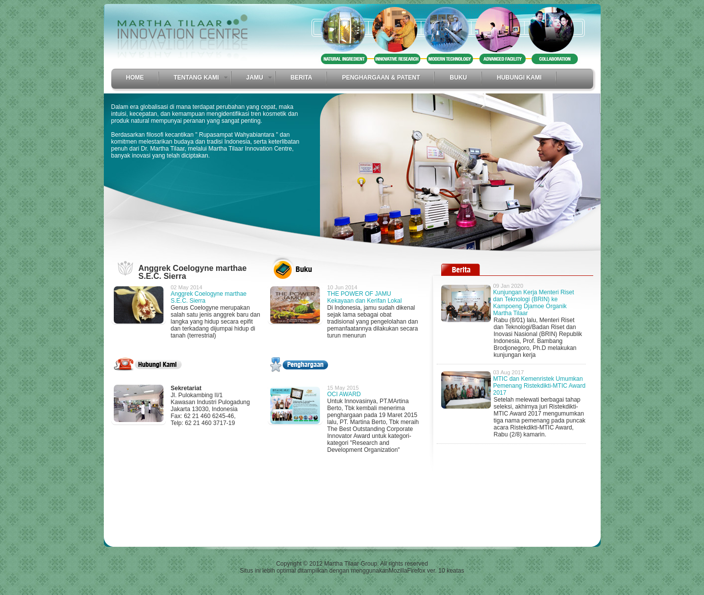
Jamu (254, 77)
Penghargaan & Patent (381, 77)
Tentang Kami (196, 77)
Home (135, 77)
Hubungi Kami (519, 77)
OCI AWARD (344, 394)
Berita (302, 77)
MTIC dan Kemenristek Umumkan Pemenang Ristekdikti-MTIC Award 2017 (539, 385)
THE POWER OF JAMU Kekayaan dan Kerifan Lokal (364, 297)
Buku (458, 77)
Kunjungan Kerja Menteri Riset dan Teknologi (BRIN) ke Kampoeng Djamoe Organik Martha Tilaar (533, 303)
